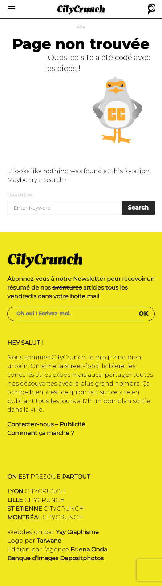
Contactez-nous (30, 424)
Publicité (72, 424)
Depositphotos (82, 558)
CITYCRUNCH (36, 491)
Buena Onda (88, 549)
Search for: (20, 195)
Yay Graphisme (77, 532)
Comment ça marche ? (40, 433)
